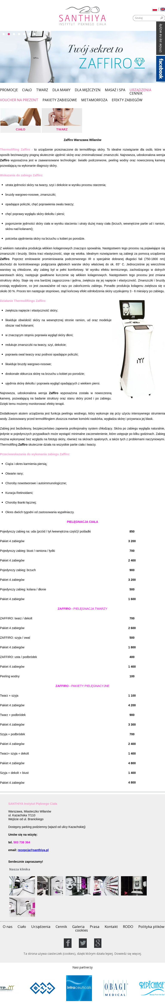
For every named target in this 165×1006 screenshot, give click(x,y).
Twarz (42, 90)
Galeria (78, 926)
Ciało (27, 90)
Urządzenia (140, 90)
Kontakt (111, 926)
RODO (128, 926)
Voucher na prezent (19, 100)
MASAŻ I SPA (115, 90)
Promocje (9, 90)
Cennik (136, 94)
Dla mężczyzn (88, 90)
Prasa (94, 926)
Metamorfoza (94, 100)
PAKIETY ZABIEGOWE (60, 100)
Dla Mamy (61, 90)
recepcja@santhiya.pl (33, 850)
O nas (7, 926)
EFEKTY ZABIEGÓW (127, 100)
